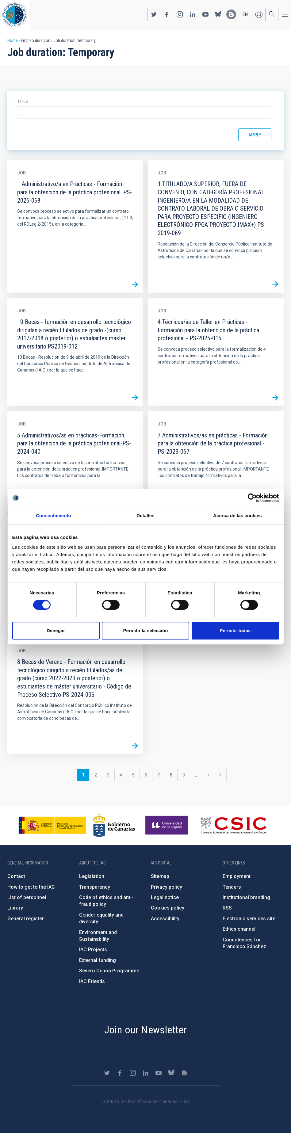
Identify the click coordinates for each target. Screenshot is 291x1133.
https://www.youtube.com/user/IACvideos (205, 14)
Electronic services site (249, 918)
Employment (237, 876)
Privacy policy (166, 887)
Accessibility (165, 918)
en (245, 14)
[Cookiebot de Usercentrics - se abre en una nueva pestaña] (252, 497)
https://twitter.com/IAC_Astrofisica (153, 14)
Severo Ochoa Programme (109, 971)
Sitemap (160, 876)
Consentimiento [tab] (53, 515)
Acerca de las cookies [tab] (237, 515)
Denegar (56, 630)
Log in (258, 14)
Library (15, 908)
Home (12, 40)
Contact (16, 876)
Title (22, 101)
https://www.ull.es (167, 825)
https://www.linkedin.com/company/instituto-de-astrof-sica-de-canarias (192, 14)
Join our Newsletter (145, 1030)
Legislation (91, 876)
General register (25, 918)
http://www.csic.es (233, 825)
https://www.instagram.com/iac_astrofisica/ (179, 14)
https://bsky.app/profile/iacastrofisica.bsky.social (218, 14)
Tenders (232, 887)
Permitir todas (235, 630)
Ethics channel (239, 929)
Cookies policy (167, 908)
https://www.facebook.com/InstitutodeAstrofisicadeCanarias (166, 14)
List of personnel (26, 897)
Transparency (94, 887)
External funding (97, 960)
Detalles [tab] (145, 515)
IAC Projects (93, 949)
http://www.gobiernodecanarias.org (114, 825)
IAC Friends (92, 981)
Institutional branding (246, 897)
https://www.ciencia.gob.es (52, 825)
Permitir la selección (145, 630)
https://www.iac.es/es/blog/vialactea (231, 14)
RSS (227, 908)
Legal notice (165, 897)
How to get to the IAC (31, 887)
